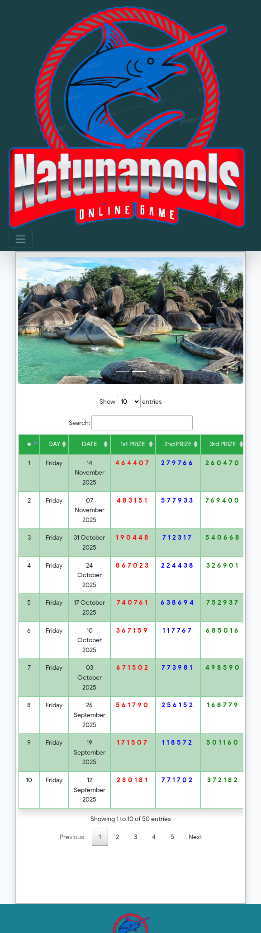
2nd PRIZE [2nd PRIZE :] (178, 444)
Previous (72, 837)
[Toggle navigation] (21, 239)
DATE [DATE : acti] (89, 444)
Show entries (131, 401)
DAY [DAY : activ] (54, 444)
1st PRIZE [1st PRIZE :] (132, 444)
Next (195, 837)
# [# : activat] (29, 444)
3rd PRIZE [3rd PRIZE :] (223, 444)
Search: (131, 423)
